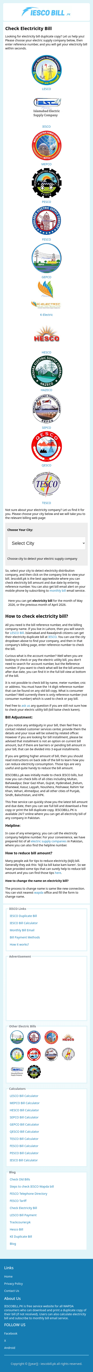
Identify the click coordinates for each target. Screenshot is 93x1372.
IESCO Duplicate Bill (23, 916)
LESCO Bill (17, 633)
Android (9, 1348)
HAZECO (46, 373)
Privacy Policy (13, 1284)
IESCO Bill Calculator (24, 923)
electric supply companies (49, 841)
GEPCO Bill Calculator (24, 1124)
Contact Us (11, 1291)
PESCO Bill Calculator (24, 1153)
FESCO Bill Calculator (24, 1146)
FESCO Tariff (18, 1201)
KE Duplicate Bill (21, 1236)
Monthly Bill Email (22, 930)
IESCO (46, 110)
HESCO (46, 336)
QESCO (46, 449)
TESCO (46, 486)
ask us (25, 706)
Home (8, 1276)
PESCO (46, 185)
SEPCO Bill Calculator (24, 1117)
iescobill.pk (48, 1364)
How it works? (19, 944)
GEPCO (46, 260)
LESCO (46, 72)
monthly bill (58, 591)
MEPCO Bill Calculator (25, 1103)
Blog (13, 1244)
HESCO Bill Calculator (24, 1110)
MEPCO (46, 148)
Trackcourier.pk (20, 1222)
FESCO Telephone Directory (28, 1194)
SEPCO (46, 411)
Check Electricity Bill (23, 1208)
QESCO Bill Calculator (24, 1132)
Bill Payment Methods (25, 937)
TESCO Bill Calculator (24, 1139)
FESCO (46, 223)
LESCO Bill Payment (23, 1215)
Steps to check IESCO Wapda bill (32, 1186)
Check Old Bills (20, 1179)
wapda (38, 892)
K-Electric (46, 298)
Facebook (10, 1333)
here (58, 873)
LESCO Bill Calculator (24, 1096)
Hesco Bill (16, 1229)
